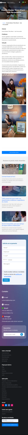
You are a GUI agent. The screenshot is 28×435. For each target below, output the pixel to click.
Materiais (4, 371)
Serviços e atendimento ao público (10, 385)
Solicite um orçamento (7, 412)
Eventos (4, 389)
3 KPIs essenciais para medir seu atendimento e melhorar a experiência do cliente (13, 200)
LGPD (3, 375)
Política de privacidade (7, 373)
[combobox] (24, 2)
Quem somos (5, 359)
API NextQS (4, 361)
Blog (3, 367)
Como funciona (5, 353)
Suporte (4, 414)
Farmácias (4, 395)
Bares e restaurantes (6, 383)
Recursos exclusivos (6, 355)
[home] (9, 2)
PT (24, 2)
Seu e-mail (5, 420)
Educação (4, 397)
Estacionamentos (6, 399)
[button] (19, 2)
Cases (4, 23)
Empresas (4, 391)
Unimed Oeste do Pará (8, 177)
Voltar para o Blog (14, 152)
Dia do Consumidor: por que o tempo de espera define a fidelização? (13, 224)
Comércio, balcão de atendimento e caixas (12, 387)
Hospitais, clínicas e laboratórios (9, 381)
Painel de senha (5, 357)
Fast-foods (4, 393)
